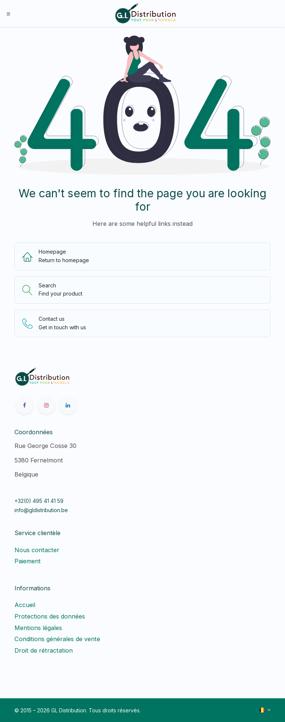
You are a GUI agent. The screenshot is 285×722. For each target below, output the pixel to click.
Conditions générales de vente (57, 639)
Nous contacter (36, 550)
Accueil (24, 605)
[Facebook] (24, 405)
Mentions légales (38, 628)
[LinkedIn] (68, 405)
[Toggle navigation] (8, 13)
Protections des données (49, 616)
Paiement (27, 561)
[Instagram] (46, 405)
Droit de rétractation (45, 650)
